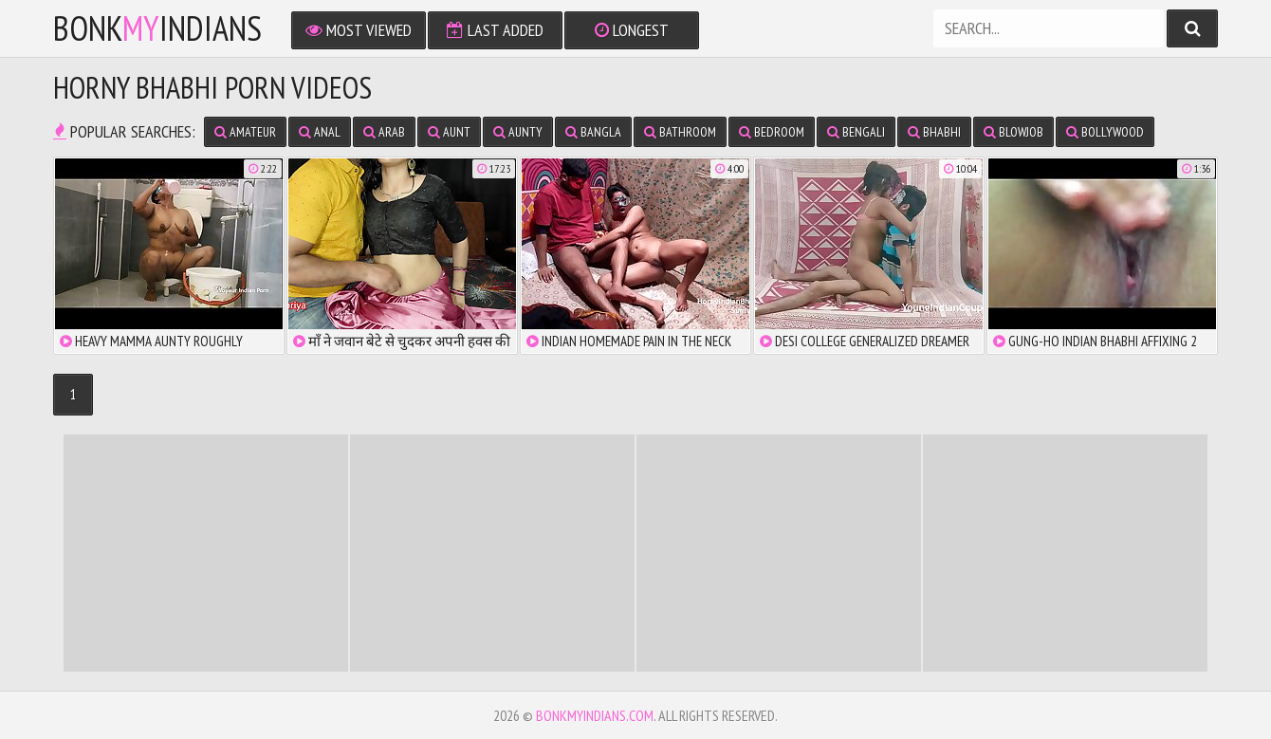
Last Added (495, 30)
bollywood (1105, 131)
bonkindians (157, 28)
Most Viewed (358, 30)
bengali (856, 131)
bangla (593, 131)
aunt (449, 131)
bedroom (771, 131)
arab (384, 131)
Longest (632, 30)
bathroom (680, 131)
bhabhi (934, 131)
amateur (245, 131)
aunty (518, 131)
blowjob (1013, 131)
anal (320, 131)
